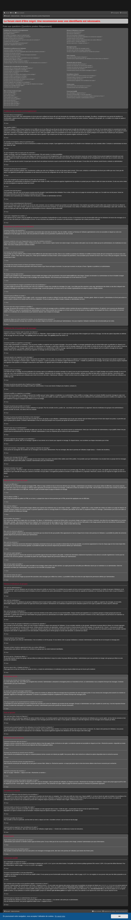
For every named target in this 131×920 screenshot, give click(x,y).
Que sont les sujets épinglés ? (11, 101)
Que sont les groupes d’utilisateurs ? (76, 35)
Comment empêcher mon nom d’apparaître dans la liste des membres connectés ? (24, 51)
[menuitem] (6, 13)
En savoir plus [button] (60, 916)
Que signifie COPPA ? (9, 33)
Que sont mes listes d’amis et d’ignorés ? (77, 57)
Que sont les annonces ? (10, 100)
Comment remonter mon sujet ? (12, 87)
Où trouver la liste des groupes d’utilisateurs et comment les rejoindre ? (84, 36)
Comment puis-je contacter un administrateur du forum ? (81, 97)
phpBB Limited (47, 863)
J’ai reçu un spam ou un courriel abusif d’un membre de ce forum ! (83, 51)
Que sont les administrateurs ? (74, 32)
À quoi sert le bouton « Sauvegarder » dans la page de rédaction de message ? (23, 84)
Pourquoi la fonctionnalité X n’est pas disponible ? (79, 94)
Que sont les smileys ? (9, 95)
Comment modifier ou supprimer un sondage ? (15, 76)
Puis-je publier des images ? (11, 97)
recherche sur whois (106, 885)
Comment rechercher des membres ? (76, 68)
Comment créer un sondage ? (11, 72)
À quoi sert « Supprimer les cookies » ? (13, 44)
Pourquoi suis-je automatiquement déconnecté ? (16, 43)
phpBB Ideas (86, 874)
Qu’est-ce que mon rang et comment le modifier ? (16, 61)
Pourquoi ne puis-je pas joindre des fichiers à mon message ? (19, 79)
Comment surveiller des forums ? (75, 78)
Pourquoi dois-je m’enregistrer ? (12, 32)
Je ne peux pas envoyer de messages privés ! (78, 48)
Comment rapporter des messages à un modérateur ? (17, 82)
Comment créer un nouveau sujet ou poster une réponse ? (18, 68)
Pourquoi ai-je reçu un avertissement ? (13, 80)
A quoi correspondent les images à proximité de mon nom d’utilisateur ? (22, 58)
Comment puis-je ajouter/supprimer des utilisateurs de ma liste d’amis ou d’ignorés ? (88, 58)
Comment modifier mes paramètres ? (13, 50)
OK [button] (119, 916)
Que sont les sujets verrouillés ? (12, 103)
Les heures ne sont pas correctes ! (12, 53)
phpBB (83, 277)
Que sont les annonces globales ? (12, 98)
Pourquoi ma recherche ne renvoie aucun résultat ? (79, 65)
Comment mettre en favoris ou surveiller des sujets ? (80, 77)
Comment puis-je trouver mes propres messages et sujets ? (82, 70)
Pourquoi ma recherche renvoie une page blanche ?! (80, 67)
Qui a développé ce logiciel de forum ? (76, 93)
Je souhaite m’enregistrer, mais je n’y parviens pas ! (17, 35)
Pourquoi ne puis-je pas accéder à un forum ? (15, 77)
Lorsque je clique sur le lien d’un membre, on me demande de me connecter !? (25, 62)
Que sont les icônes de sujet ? (11, 105)
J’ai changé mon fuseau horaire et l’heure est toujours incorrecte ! (20, 54)
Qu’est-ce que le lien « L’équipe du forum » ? (78, 43)
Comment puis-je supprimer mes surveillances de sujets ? (81, 80)
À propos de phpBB (29, 865)
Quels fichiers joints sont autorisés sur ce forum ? (79, 85)
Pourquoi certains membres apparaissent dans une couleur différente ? (84, 40)
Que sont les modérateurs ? (74, 33)
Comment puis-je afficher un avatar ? (13, 59)
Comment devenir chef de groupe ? (75, 38)
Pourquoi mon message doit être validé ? (14, 85)
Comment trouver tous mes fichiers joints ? (77, 87)
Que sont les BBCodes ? (10, 92)
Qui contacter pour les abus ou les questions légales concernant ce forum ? (85, 96)
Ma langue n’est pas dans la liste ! (12, 56)
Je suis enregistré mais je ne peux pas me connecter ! (17, 36)
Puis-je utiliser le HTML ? (10, 94)
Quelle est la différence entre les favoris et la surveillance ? (81, 75)
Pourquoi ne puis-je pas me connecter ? (14, 38)
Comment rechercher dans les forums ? (76, 64)
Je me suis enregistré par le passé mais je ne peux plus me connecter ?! (22, 40)
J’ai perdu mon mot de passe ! (11, 41)
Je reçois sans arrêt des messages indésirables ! (79, 50)
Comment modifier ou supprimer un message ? (15, 69)
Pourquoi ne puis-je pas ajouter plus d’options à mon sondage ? (20, 74)
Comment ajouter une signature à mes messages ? (16, 71)
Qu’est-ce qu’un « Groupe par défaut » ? (77, 41)
